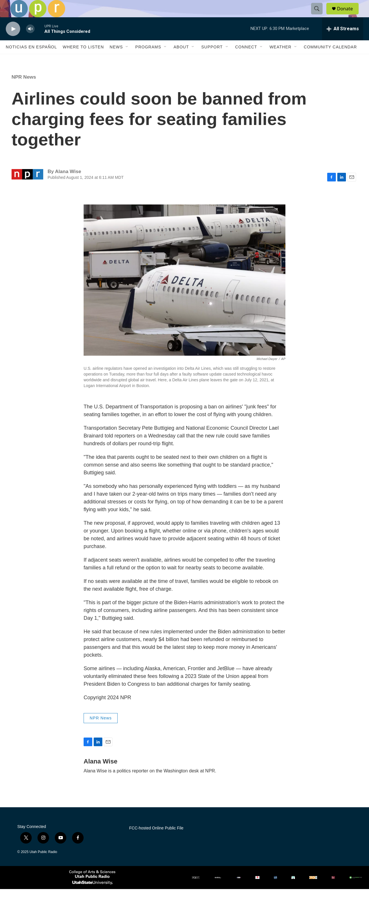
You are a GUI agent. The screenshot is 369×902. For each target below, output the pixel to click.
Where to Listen (83, 60)
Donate (348, 15)
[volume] (30, 41)
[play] (13, 42)
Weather (280, 60)
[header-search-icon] (319, 15)
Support (212, 60)
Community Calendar (330, 60)
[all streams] (342, 41)
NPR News (24, 90)
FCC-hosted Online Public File (156, 841)
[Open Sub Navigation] (127, 60)
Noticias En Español (31, 60)
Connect (246, 60)
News (116, 60)
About (181, 60)
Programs (148, 60)
